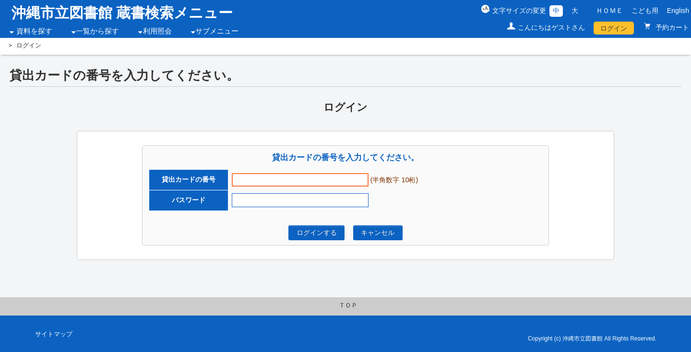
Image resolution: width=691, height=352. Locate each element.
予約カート (671, 27)
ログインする (317, 232)
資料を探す (34, 31)
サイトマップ (53, 334)
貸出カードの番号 (188, 179)
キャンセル (377, 232)
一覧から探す (97, 31)
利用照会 (157, 31)
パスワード (188, 200)
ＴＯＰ (348, 305)
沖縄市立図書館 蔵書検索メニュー (122, 13)
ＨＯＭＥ (609, 10)
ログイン (613, 28)
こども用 (644, 10)
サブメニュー (216, 31)
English (678, 10)
